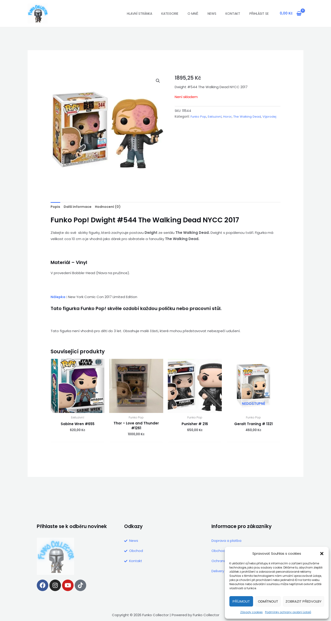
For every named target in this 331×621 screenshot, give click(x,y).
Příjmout (241, 601)
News (212, 13)
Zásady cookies (251, 612)
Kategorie (169, 13)
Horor (228, 116)
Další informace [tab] (78, 207)
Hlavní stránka (139, 13)
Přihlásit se (259, 13)
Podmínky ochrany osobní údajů (288, 612)
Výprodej (181, 122)
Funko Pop (198, 116)
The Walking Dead (248, 116)
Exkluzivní (215, 116)
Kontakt (232, 13)
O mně (193, 13)
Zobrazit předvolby (303, 601)
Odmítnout (268, 601)
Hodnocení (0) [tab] (110, 207)
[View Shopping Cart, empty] (290, 13)
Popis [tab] (56, 207)
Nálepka (58, 297)
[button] (322, 553)
